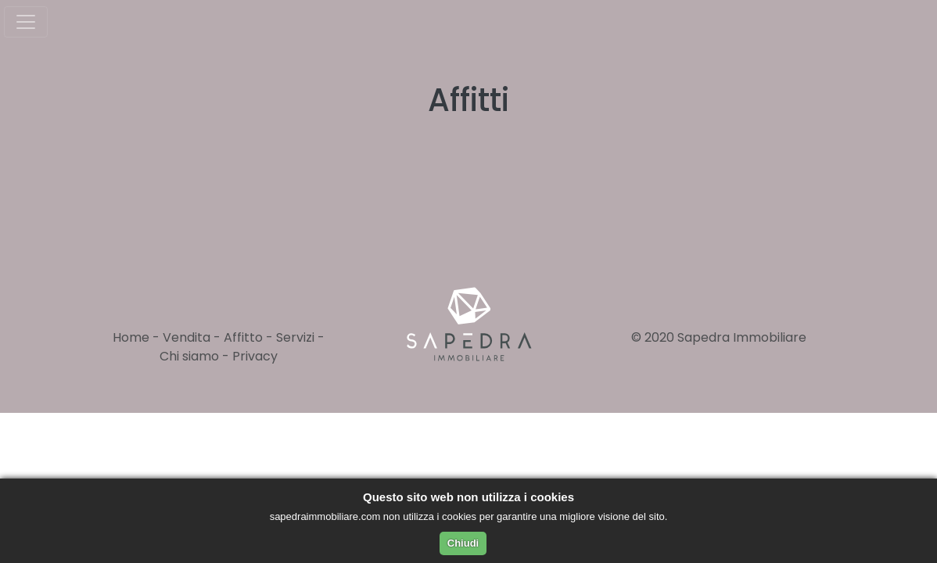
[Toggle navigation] (26, 22)
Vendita (186, 337)
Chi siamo (189, 356)
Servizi (295, 337)
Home (131, 337)
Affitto (243, 337)
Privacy (255, 356)
